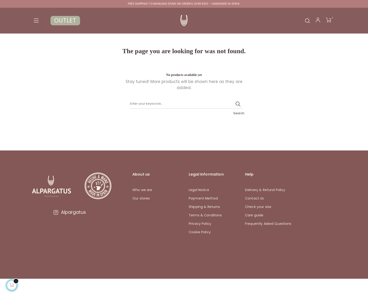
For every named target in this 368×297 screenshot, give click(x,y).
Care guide (254, 233)
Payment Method (203, 216)
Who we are (142, 208)
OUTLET (65, 20)
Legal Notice (199, 208)
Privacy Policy (200, 241)
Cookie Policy (200, 250)
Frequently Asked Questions (268, 241)
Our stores (141, 216)
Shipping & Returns (204, 224)
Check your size (258, 224)
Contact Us (254, 216)
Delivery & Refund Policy (265, 208)
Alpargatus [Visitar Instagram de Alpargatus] (69, 230)
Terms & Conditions (205, 233)
